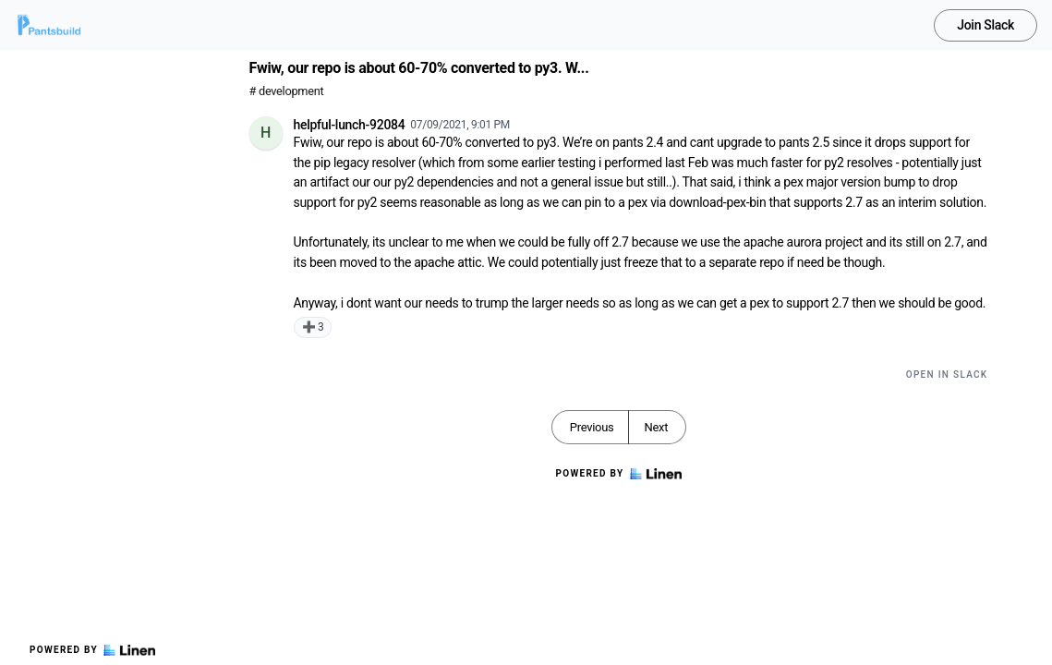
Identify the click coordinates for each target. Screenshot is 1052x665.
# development (286, 91)
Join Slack (985, 25)
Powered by (92, 650)
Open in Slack (947, 374)
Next (656, 427)
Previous (592, 427)
